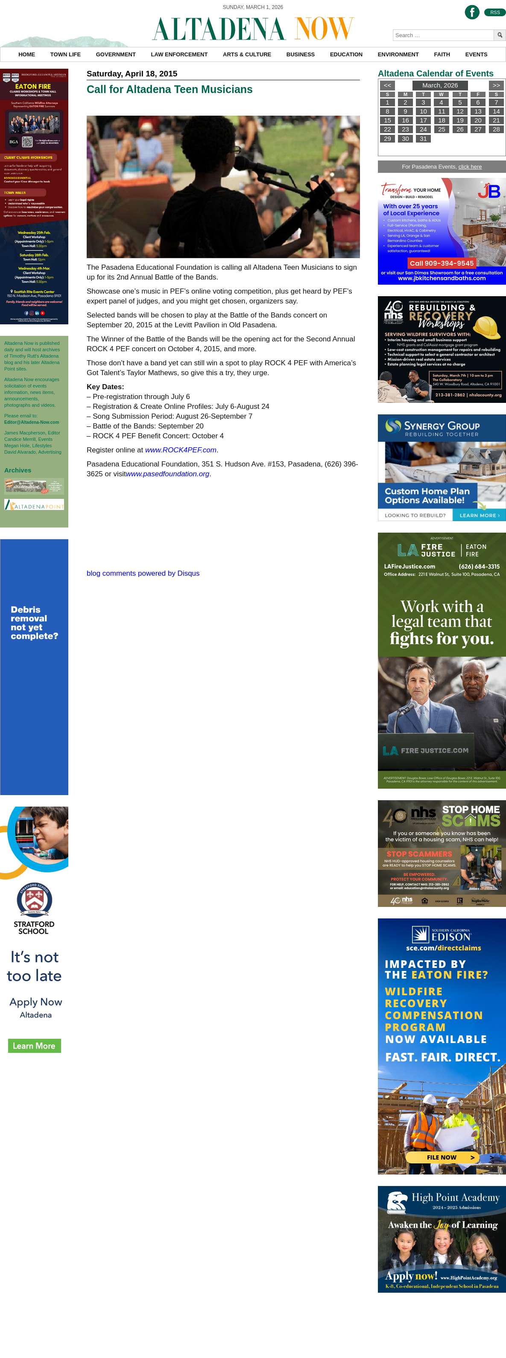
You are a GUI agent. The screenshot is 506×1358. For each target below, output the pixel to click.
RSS (495, 12)
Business (301, 54)
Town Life (65, 54)
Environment (398, 54)
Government (116, 54)
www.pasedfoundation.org (168, 474)
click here (470, 166)
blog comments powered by (143, 573)
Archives (17, 470)
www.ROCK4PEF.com (180, 450)
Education (346, 54)
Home (26, 54)
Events (476, 54)
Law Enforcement (179, 54)
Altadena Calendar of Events (436, 73)
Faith (442, 54)
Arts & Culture (247, 54)
